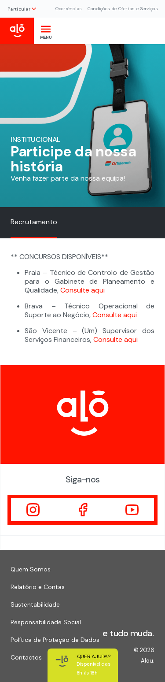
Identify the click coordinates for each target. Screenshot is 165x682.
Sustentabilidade (35, 604)
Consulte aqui (82, 290)
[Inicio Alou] (17, 31)
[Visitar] (33, 510)
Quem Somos (31, 569)
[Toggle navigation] (46, 31)
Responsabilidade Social (46, 622)
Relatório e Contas (38, 586)
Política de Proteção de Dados (55, 639)
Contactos (26, 657)
